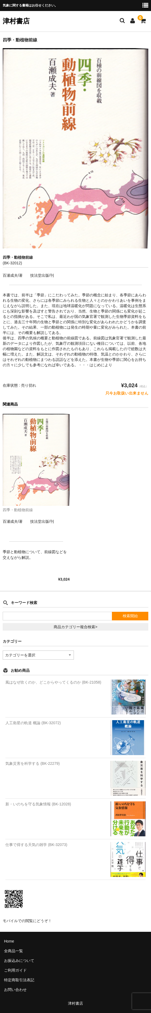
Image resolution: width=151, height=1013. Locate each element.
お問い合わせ (15, 989)
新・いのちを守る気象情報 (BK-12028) (38, 804)
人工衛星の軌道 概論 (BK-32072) (33, 723)
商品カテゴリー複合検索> (75, 627)
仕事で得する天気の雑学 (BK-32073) (36, 845)
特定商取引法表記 (19, 980)
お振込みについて (19, 960)
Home (9, 941)
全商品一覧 (13, 951)
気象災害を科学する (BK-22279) (32, 763)
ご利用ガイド (15, 970)
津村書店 (16, 21)
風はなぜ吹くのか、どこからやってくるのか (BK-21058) (53, 682)
